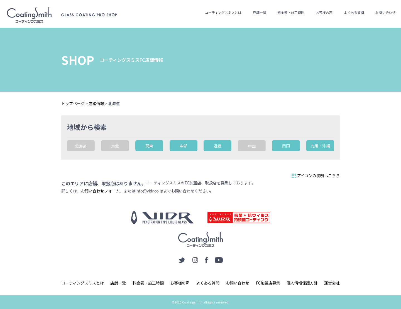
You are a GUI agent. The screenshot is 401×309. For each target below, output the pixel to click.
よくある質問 (354, 12)
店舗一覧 (259, 12)
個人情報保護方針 (302, 283)
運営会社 (332, 283)
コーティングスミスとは (223, 12)
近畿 (217, 146)
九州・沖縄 (320, 146)
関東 (149, 146)
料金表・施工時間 (291, 12)
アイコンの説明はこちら (315, 175)
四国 (286, 146)
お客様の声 (324, 12)
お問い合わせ (385, 12)
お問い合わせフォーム (100, 191)
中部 (183, 146)
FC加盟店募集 (268, 283)
